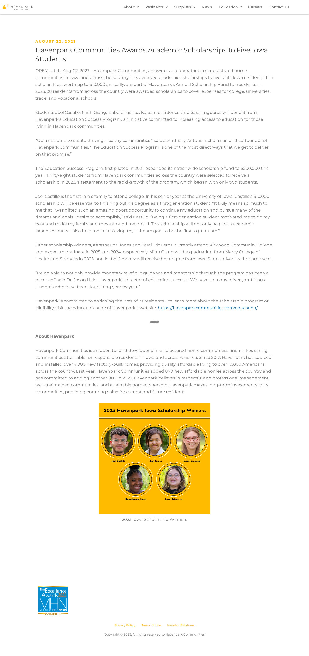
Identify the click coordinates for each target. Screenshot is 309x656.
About (131, 7)
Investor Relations (180, 625)
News (207, 7)
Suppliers (184, 7)
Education (230, 7)
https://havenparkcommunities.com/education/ (208, 307)
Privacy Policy (125, 625)
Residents (156, 7)
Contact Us (279, 7)
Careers (255, 7)
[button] (131, 7)
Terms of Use (151, 625)
